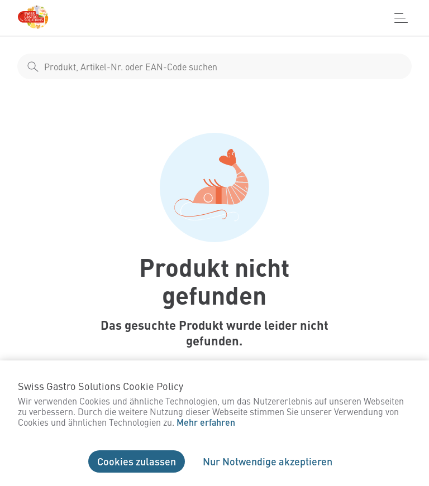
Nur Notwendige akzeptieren (267, 461)
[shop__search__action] (33, 66)
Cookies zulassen (136, 461)
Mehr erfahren (206, 422)
